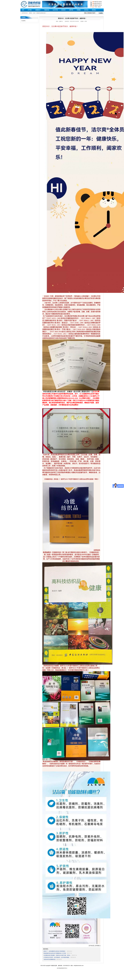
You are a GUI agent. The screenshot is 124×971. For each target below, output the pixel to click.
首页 (23, 10)
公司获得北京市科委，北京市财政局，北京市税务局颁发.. (60, 957)
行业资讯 (23, 20)
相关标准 (63, 10)
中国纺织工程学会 (98, 5)
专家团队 (79, 10)
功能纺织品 (46, 10)
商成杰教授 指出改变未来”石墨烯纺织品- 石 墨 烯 (58, 953)
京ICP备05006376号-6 (62, 968)
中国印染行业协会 (98, 1)
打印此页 (91, 945)
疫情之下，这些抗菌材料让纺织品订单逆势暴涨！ (58, 951)
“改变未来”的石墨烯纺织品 (53, 959)
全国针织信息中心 (98, 3)
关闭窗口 (97, 945)
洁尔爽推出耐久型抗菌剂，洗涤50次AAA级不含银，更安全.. (60, 955)
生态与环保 (55, 10)
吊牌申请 (71, 10)
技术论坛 (86, 10)
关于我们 (30, 10)
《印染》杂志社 (97, 6)
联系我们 (94, 10)
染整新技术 (37, 10)
